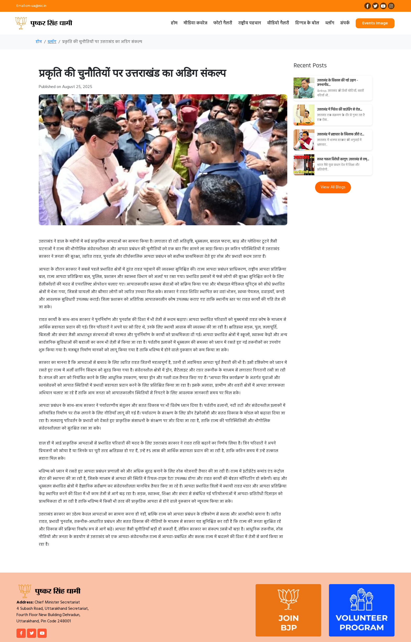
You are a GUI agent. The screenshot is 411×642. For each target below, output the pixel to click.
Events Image (375, 23)
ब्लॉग (329, 23)
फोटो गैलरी (222, 23)
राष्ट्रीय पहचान (249, 23)
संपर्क (345, 23)
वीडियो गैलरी (278, 23)
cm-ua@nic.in (35, 6)
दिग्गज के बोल (307, 23)
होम (174, 23)
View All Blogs (333, 187)
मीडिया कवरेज (195, 23)
